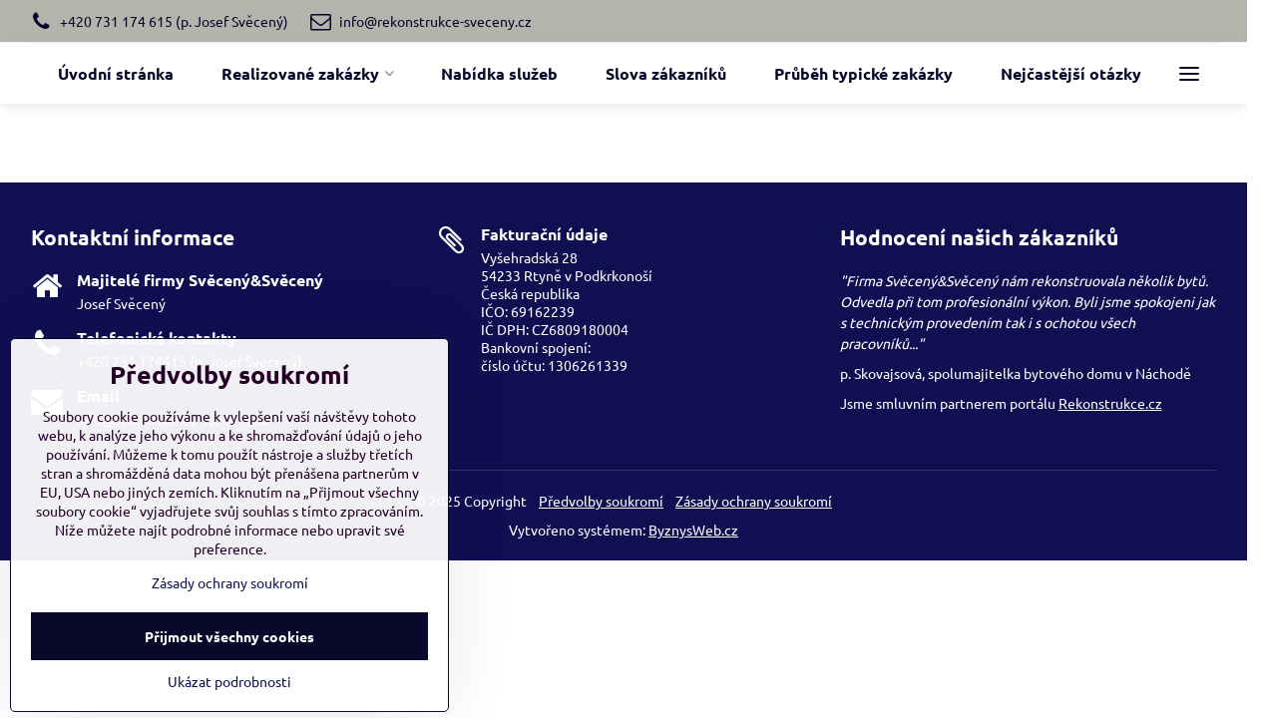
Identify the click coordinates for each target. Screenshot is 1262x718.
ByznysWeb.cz (693, 529)
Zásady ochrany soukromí (753, 501)
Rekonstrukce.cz (1110, 403)
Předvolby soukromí (601, 501)
